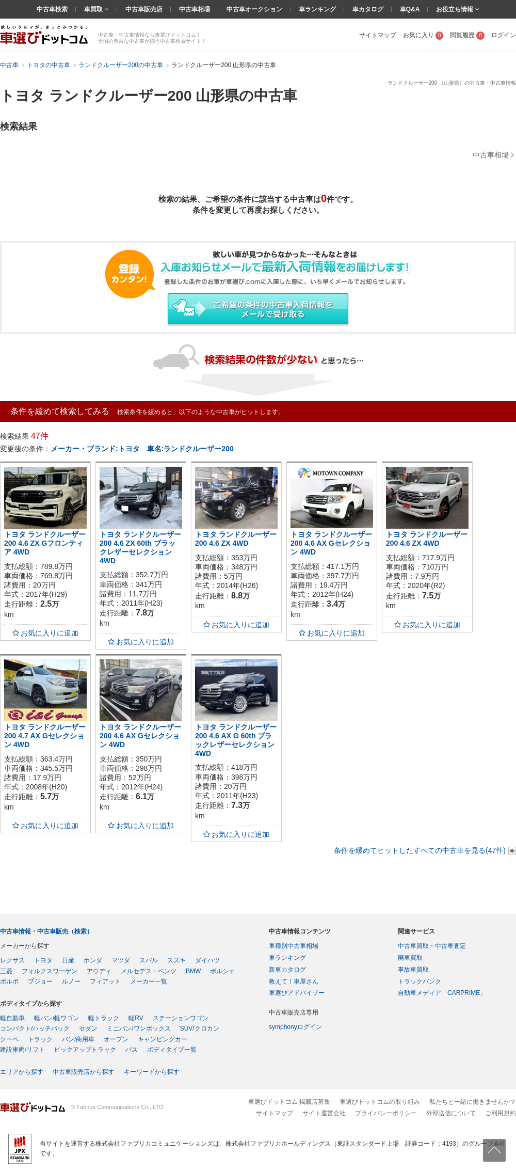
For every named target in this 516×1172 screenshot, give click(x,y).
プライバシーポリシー (386, 1113)
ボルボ (9, 981)
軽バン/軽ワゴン (56, 1018)
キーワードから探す (152, 1071)
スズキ (176, 960)
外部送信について (451, 1113)
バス (131, 1049)
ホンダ (93, 960)
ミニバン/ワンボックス (138, 1028)
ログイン (503, 35)
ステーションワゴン (180, 1018)
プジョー (40, 981)
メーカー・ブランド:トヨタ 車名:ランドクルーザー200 (142, 449)
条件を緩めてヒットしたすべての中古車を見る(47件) (420, 850)
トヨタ (43, 960)
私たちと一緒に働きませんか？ (472, 1101)
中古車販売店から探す (84, 1071)
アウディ (99, 971)
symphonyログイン (295, 1027)
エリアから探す (21, 1071)
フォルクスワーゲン (49, 971)
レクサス (12, 960)
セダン (88, 1028)
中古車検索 (52, 9)
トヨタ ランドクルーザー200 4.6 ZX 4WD (236, 538)
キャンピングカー (162, 1039)
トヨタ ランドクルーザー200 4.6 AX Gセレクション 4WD (331, 543)
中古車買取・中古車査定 (432, 945)
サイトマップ (377, 35)
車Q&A (410, 9)
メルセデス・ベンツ (148, 971)
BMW (193, 971)
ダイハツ (207, 960)
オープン (116, 1039)
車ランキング (317, 9)
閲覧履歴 (467, 35)
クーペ (9, 1039)
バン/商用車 (78, 1039)
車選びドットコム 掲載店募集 (289, 1101)
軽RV (135, 1018)
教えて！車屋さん (293, 981)
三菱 (6, 971)
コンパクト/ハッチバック (35, 1028)
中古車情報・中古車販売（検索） (46, 931)
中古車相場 (194, 9)
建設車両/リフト (22, 1049)
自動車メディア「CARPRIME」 (442, 992)
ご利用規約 (500, 1113)
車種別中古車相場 (293, 945)
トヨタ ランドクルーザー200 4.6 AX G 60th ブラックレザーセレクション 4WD (236, 740)
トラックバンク (419, 981)
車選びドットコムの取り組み (380, 1101)
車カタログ (367, 9)
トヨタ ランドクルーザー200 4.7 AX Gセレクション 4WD (45, 736)
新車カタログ (287, 969)
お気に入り (423, 35)
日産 (68, 960)
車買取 (94, 9)
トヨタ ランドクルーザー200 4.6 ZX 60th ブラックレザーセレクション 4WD (140, 547)
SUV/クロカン (199, 1028)
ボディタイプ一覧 (172, 1049)
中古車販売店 (144, 9)
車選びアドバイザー (297, 992)
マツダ (120, 960)
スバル (148, 960)
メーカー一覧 (148, 981)
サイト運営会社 (324, 1113)
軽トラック (103, 1018)
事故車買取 (413, 969)
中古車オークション (254, 9)
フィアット (105, 981)
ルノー (71, 981)
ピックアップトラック (85, 1049)
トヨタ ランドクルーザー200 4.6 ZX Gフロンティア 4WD (45, 543)
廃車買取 (410, 957)
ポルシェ (222, 971)
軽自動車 (12, 1018)
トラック (40, 1039)
